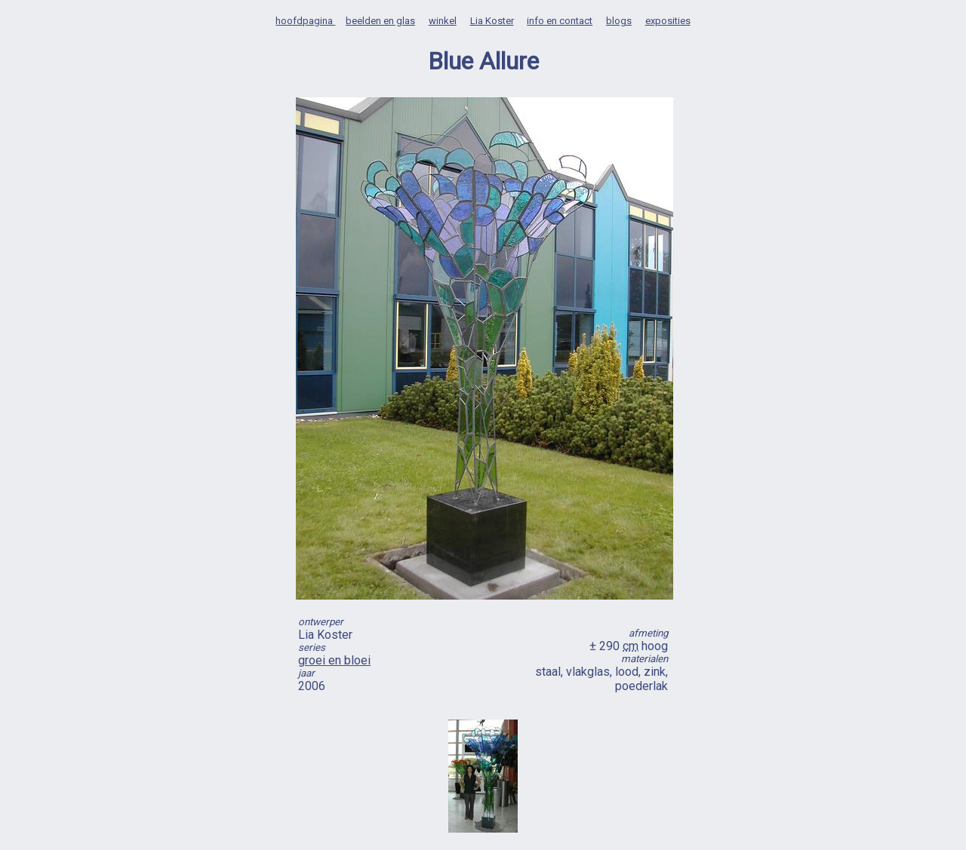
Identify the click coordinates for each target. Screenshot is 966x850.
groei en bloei (334, 660)
